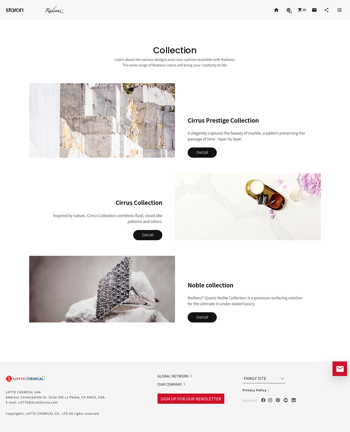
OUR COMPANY (172, 384)
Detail (202, 152)
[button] (301, 10)
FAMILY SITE (264, 378)
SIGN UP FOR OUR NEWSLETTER (191, 399)
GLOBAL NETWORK (175, 376)
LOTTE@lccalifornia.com (38, 402)
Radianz (54, 9)
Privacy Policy (255, 390)
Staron (15, 9)
